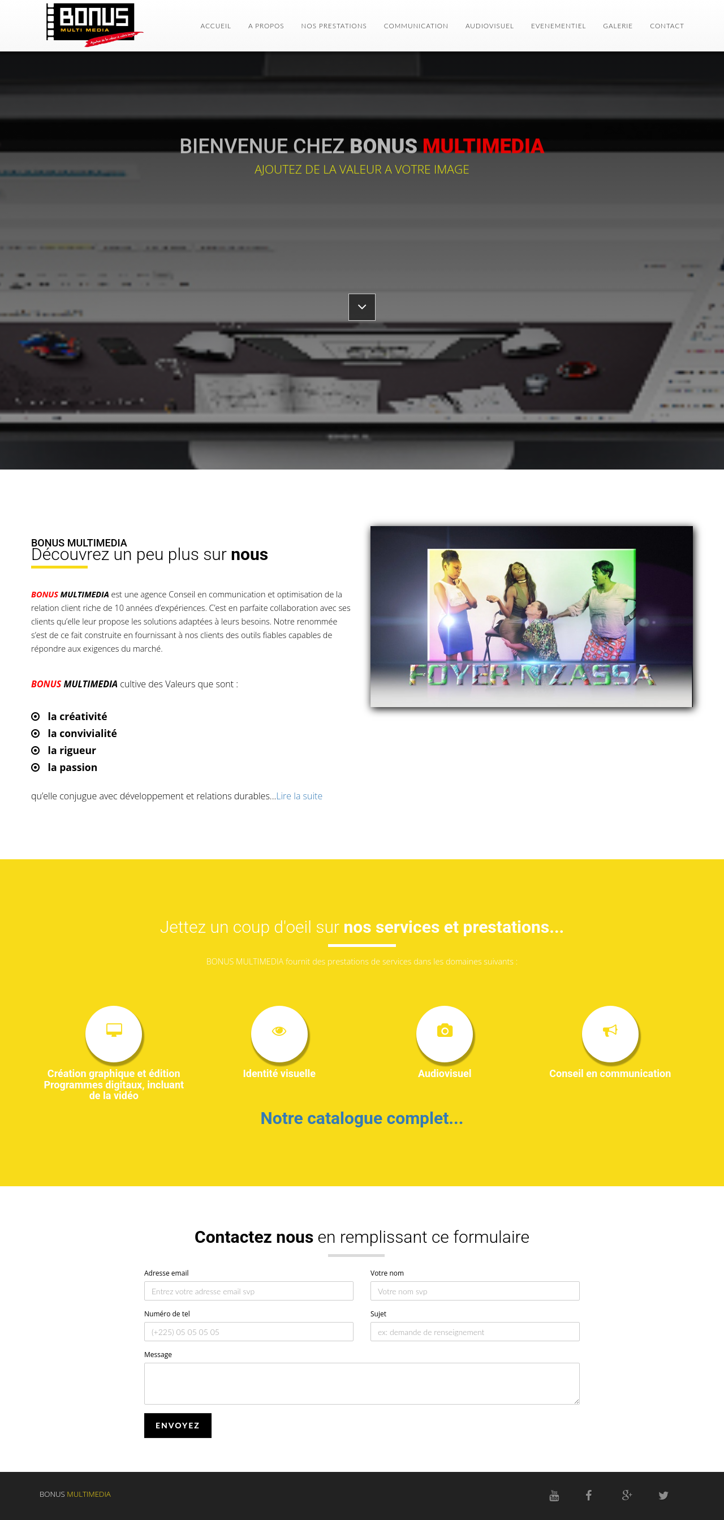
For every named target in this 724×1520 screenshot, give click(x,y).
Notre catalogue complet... (362, 1118)
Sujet (378, 1314)
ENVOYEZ (178, 1425)
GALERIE (618, 25)
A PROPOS (266, 25)
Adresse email (166, 1273)
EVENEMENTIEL (558, 25)
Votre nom (387, 1273)
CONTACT (667, 25)
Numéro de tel (167, 1314)
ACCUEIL (216, 25)
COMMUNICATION (416, 25)
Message (158, 1354)
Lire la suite (299, 796)
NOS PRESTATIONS (334, 25)
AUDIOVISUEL (490, 25)
